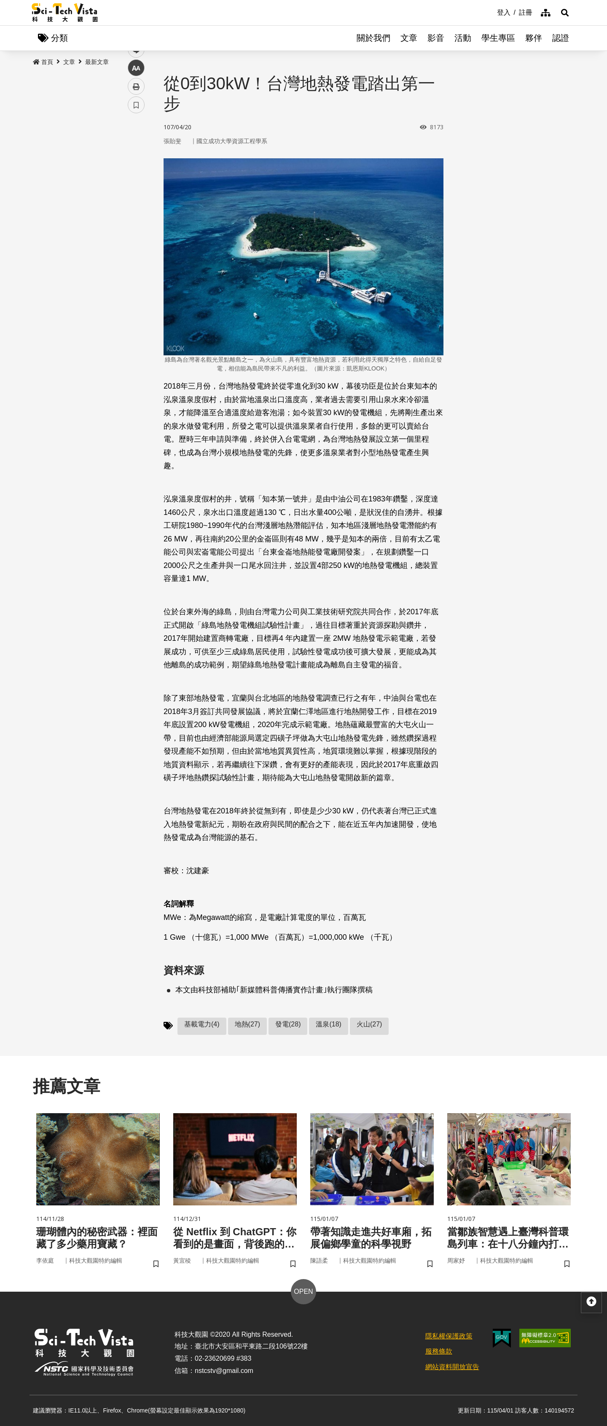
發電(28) (288, 1024)
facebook (136, 161)
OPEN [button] (303, 1291)
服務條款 (438, 1351)
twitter (136, 179)
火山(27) (369, 1024)
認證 (560, 38)
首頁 (43, 62)
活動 (462, 38)
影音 (435, 38)
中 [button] (136, 216)
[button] (564, 12)
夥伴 (533, 38)
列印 (136, 235)
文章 (408, 38)
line (133, 198)
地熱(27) (247, 1024)
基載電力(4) (202, 1024)
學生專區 (498, 38)
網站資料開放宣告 (452, 1366)
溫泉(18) (328, 1024)
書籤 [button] (136, 253)
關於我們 (373, 38)
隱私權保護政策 (449, 1336)
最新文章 (97, 62)
